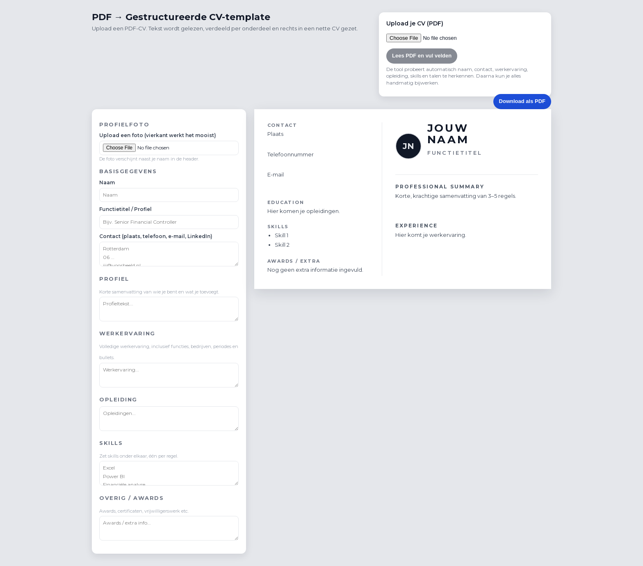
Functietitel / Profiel (125, 209)
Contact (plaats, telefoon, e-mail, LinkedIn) (155, 236)
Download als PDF (522, 101)
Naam (107, 182)
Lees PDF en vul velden (421, 56)
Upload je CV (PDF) (414, 23)
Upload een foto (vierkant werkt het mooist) (157, 135)
